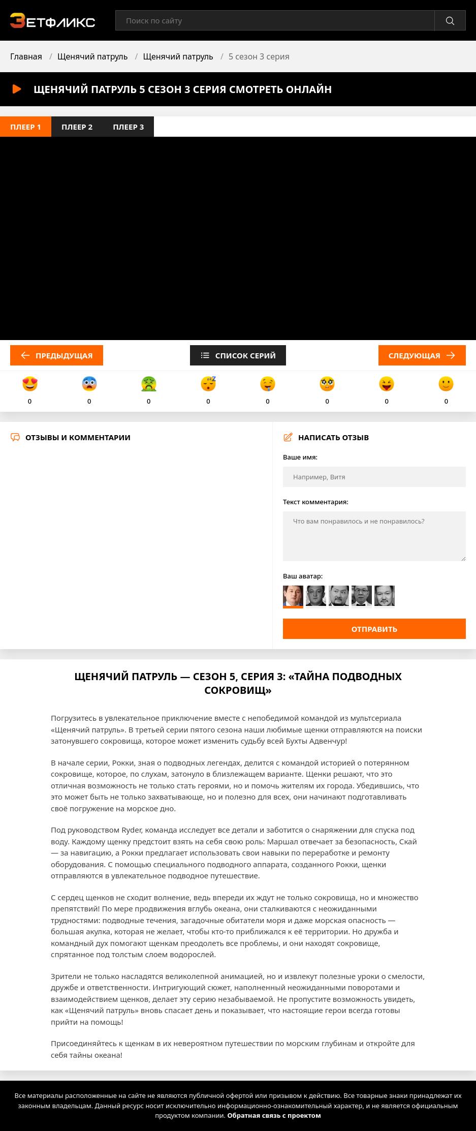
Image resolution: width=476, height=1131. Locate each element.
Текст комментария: (315, 501)
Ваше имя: (300, 457)
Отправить (375, 629)
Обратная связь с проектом (274, 1115)
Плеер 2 (76, 126)
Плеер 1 (25, 126)
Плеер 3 (128, 126)
